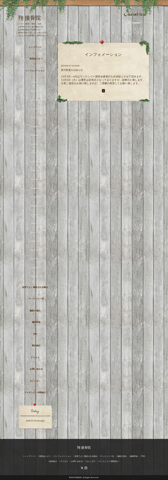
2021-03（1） (36, 109)
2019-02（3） (36, 224)
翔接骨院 (78, 477)
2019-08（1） (36, 188)
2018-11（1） (36, 241)
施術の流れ (35, 310)
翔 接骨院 (29, 18)
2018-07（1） (36, 259)
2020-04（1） (36, 135)
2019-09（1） (36, 179)
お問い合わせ (36, 369)
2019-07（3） (36, 197)
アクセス (35, 357)
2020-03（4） (36, 144)
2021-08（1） (36, 91)
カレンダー (35, 381)
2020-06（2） (36, 127)
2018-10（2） (36, 250)
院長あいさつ (36, 58)
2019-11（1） (36, 162)
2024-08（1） (36, 82)
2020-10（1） (36, 118)
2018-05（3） (36, 277)
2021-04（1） (36, 100)
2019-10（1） (36, 171)
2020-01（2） (36, 153)
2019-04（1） (36, 215)
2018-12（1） (36, 232)
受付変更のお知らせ (72, 70)
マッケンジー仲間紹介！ (36, 392)
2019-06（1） (36, 206)
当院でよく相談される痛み (35, 287)
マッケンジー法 (36, 298)
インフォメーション (35, 70)
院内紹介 (36, 345)
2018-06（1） (36, 268)
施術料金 (36, 322)
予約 (35, 334)
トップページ (35, 47)
